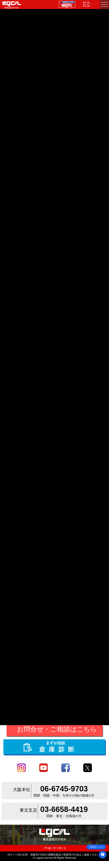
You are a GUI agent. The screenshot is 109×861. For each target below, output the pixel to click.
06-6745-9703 (64, 788)
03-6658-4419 (64, 809)
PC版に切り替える (54, 848)
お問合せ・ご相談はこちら (57, 729)
